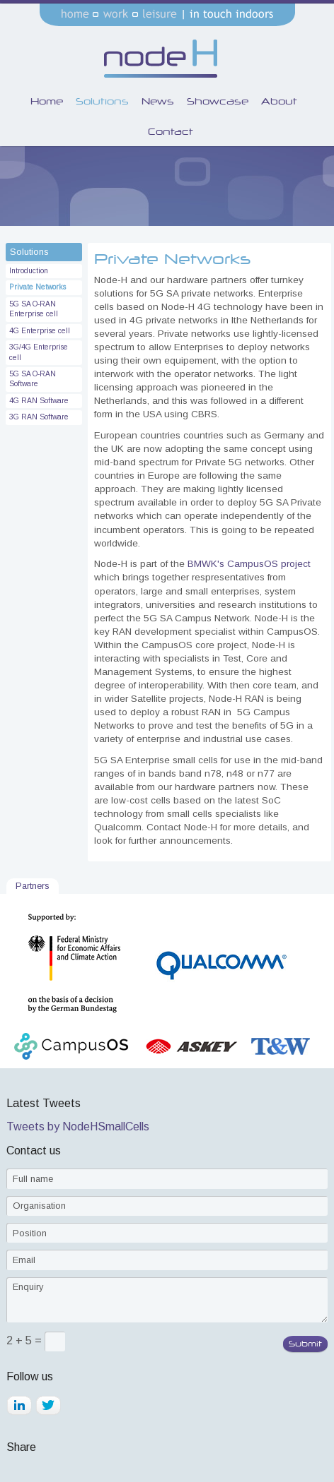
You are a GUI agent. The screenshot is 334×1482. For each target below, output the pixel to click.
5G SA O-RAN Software (32, 379)
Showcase (217, 101)
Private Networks (37, 287)
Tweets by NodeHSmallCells (77, 1127)
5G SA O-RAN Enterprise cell (33, 309)
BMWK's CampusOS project (249, 563)
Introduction (28, 271)
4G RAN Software (39, 401)
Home (46, 101)
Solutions (102, 101)
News (158, 101)
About (279, 101)
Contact (170, 131)
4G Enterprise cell (39, 331)
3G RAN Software (39, 417)
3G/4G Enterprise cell (38, 352)
